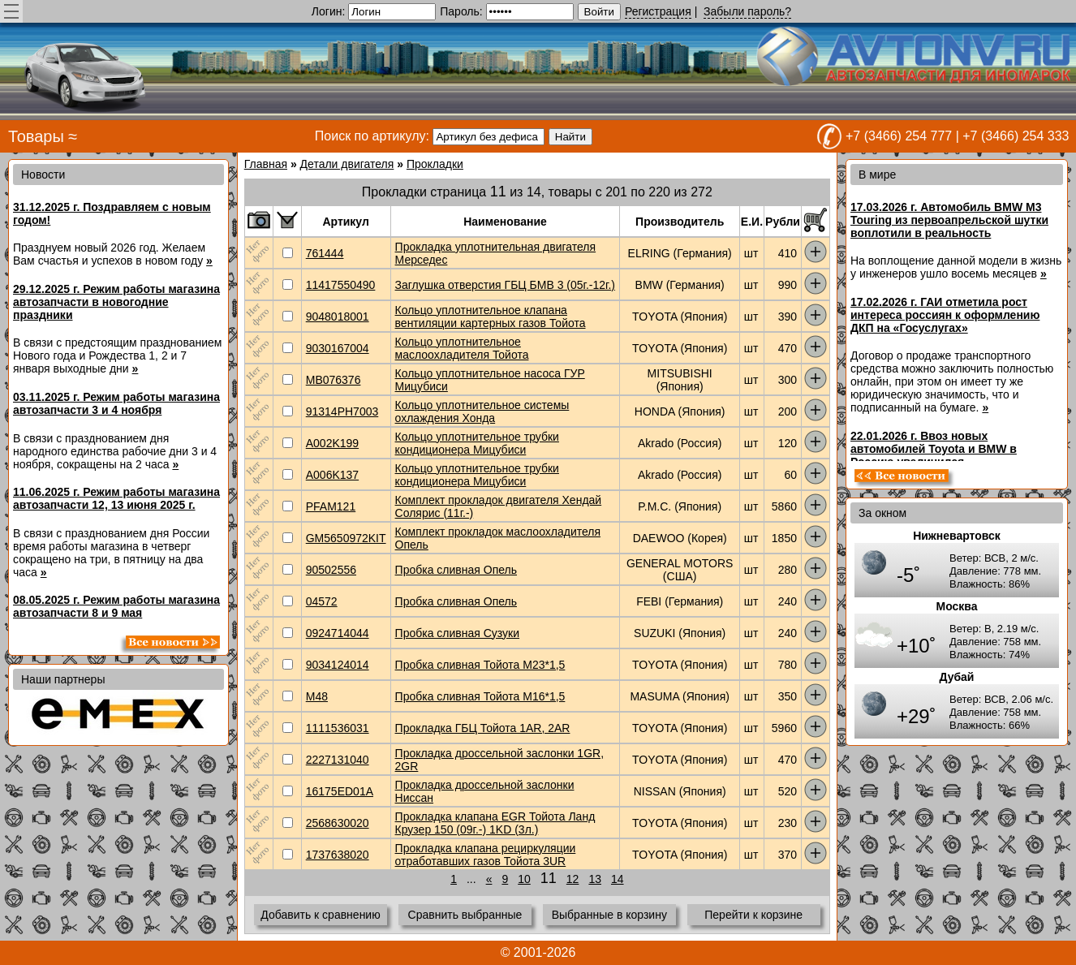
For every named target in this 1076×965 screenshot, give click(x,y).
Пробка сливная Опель (456, 569)
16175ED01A (339, 791)
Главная (265, 163)
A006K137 (332, 474)
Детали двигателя (347, 163)
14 (617, 878)
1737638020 (337, 854)
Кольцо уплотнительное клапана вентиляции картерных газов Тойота (490, 317)
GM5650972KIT (346, 538)
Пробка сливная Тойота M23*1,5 (480, 664)
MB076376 (333, 379)
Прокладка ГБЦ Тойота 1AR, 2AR (482, 728)
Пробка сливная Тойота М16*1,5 (480, 696)
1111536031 (337, 728)
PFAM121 (330, 506)
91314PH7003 (342, 411)
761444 (325, 253)
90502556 (331, 569)
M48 (317, 696)
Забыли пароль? (747, 11)
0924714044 (337, 633)
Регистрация (658, 11)
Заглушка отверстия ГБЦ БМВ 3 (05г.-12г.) (505, 284)
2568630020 (337, 822)
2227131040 (337, 759)
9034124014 (337, 664)
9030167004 (337, 348)
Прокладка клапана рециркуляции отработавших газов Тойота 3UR (485, 855)
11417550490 (341, 284)
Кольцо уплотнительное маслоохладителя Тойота (462, 348)
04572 (322, 601)
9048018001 (337, 316)
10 (524, 878)
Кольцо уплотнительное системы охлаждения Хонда (482, 411)
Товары (36, 136)
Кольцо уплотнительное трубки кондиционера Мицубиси (477, 443)
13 (594, 878)
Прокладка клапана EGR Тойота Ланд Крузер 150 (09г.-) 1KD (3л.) (495, 823)
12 (572, 878)
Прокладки (435, 163)
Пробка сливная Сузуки (457, 633)
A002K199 (332, 443)
